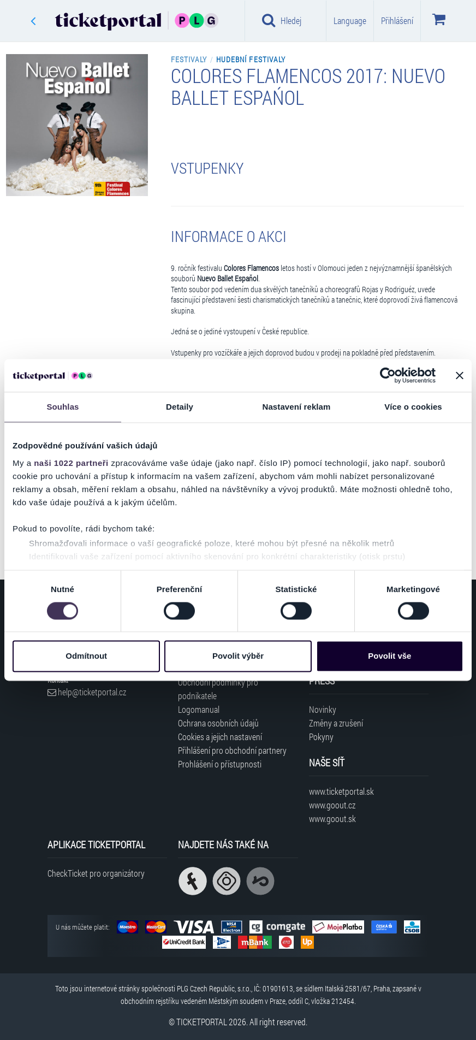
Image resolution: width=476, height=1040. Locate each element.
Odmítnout (86, 656)
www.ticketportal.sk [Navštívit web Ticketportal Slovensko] (341, 791)
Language (350, 20)
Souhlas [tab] (62, 406)
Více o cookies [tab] (413, 406)
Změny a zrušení (336, 723)
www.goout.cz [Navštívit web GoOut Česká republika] (332, 805)
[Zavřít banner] (459, 375)
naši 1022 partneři (71, 463)
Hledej (281, 20)
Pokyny (321, 736)
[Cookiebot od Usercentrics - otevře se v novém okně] (388, 375)
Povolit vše (389, 656)
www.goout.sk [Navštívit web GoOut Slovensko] (332, 818)
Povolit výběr (238, 656)
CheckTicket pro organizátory (96, 873)
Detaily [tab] (179, 406)
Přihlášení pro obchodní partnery (232, 750)
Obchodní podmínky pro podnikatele (218, 688)
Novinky (322, 709)
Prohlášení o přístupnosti (219, 764)
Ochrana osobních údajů (218, 723)
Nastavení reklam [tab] (296, 406)
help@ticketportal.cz (86, 692)
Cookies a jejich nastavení (220, 736)
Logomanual (198, 709)
